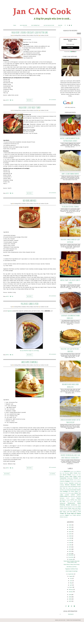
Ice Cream (71, 491)
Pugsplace (9, 310)
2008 (70, 599)
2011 (70, 553)
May (71, 582)
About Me (60, 25)
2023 (70, 529)
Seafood (65, 506)
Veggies (67, 515)
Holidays (65, 491)
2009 (70, 596)
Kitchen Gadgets (70, 493)
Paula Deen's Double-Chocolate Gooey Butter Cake (30, 32)
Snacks (66, 508)
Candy (79, 476)
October (71, 559)
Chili (80, 478)
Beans (79, 473)
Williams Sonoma (63, 516)
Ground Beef (73, 489)
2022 (70, 531)
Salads (68, 504)
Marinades (62, 498)
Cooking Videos (73, 481)
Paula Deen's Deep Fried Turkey (29, 107)
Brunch (62, 476)
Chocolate (62, 479)
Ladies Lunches (64, 494)
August (71, 576)
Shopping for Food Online (72, 506)
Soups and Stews (76, 508)
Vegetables (62, 515)
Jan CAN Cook (62, 620)
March (71, 587)
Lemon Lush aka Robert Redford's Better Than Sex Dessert (70, 421)
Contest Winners (77, 479)
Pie (60, 501)
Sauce (79, 504)
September (71, 574)
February (71, 589)
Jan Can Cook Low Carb (49, 25)
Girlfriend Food (63, 489)
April (71, 585)
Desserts (73, 484)
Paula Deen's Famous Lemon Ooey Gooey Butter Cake (70, 240)
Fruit (64, 488)
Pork (75, 501)
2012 (70, 551)
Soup (69, 508)
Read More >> (29, 100)
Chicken (75, 478)
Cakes (75, 476)
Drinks (79, 484)
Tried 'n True (77, 511)
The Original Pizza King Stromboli (70, 207)
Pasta (79, 499)
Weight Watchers (77, 515)
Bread (69, 474)
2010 (70, 594)
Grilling (68, 489)
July (71, 578)
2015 (70, 544)
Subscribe (70, 47)
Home (14, 25)
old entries (52, 473)
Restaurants (71, 503)
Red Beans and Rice (29, 200)
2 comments (52, 295)
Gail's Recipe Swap (76, 488)
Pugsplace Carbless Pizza (29, 303)
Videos (70, 515)
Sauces (61, 506)
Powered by (70, 51)
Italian (76, 491)
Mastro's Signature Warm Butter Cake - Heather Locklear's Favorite (70, 139)
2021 (70, 533)
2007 (70, 601)
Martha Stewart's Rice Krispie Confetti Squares (70, 281)
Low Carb (70, 496)
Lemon (73, 494)
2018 (70, 538)
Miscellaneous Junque (65, 499)
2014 (70, 547)
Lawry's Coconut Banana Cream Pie (70, 174)
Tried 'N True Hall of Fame (70, 513)
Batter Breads (73, 473)
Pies (63, 501)
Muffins (72, 499)
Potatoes (79, 501)
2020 (70, 536)
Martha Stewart (70, 498)
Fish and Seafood (72, 486)
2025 (70, 525)
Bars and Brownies (64, 473)
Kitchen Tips (78, 493)
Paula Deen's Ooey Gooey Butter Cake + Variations (70, 350)
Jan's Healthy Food (35, 25)
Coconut (67, 479)
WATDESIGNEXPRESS (76, 620)
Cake (70, 476)
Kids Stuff (65, 493)
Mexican (79, 498)
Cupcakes (71, 483)
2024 (70, 527)
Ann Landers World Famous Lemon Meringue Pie (70, 385)
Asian (75, 471)
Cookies (67, 481)
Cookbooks (62, 481)
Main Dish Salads (77, 496)
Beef (61, 474)
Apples (72, 471)
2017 (70, 540)
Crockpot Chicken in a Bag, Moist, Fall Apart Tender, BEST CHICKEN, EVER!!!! (70, 456)
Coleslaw (71, 479)
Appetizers (67, 471)
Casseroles (63, 478)
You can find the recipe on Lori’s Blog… (29, 350)
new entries (7, 473)
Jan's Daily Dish (23, 25)
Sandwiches (74, 504)
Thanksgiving (75, 509)
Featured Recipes (64, 486)
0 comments (52, 99)
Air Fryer (61, 471)
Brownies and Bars (76, 474)
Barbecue (79, 471)
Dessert (67, 484)
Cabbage (67, 476)
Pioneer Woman (69, 501)
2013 (70, 549)
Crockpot (66, 483)
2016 (70, 542)
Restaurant (62, 503)
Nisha (76, 499)
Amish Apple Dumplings (29, 362)
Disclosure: (71, 614)
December (71, 555)
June (71, 580)
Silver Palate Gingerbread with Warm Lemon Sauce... (70, 317)
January (71, 591)
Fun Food (68, 488)
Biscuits (64, 474)
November (71, 557)
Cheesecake (70, 478)
